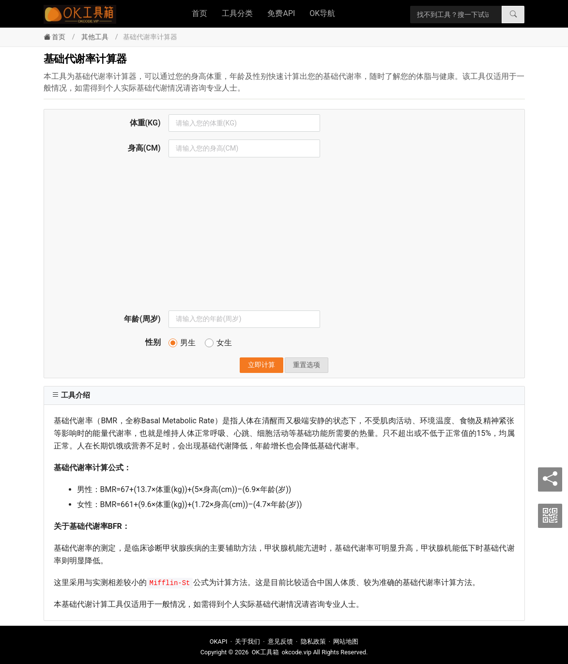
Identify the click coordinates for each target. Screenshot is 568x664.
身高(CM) (144, 148)
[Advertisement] (284, 238)
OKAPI (219, 641)
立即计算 (261, 365)
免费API (281, 13)
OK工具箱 (265, 652)
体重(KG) (145, 122)
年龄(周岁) (142, 319)
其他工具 (94, 37)
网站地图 (345, 641)
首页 (199, 13)
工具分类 (237, 13)
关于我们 (247, 641)
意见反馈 (280, 641)
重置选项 (306, 365)
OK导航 (322, 13)
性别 (153, 342)
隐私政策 (313, 641)
